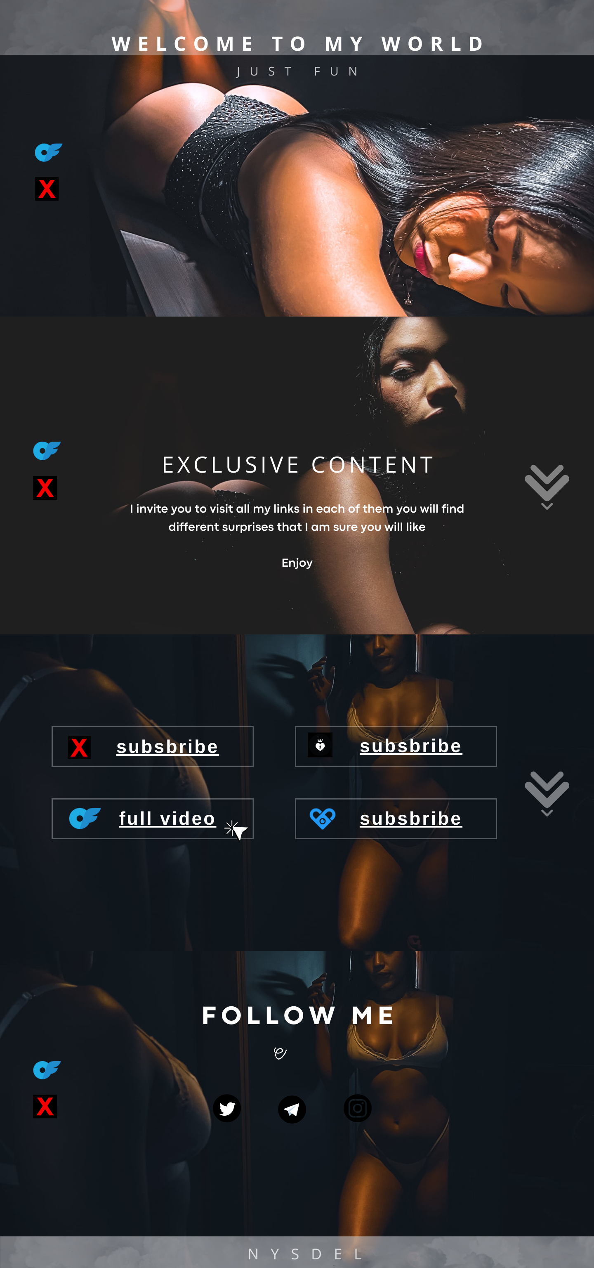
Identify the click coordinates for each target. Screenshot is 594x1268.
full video (168, 818)
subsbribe (411, 746)
